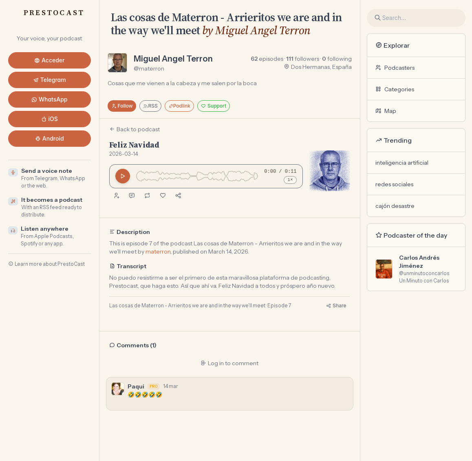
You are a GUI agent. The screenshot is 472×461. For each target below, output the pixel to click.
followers (302, 58)
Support (213, 106)
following (337, 58)
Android (49, 138)
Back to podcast (134, 129)
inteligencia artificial (401, 162)
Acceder (49, 60)
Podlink (179, 106)
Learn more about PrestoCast (46, 264)
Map (385, 111)
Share (336, 305)
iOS (49, 118)
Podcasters (395, 67)
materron (158, 251)
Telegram (49, 79)
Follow (122, 106)
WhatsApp (49, 99)
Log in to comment (229, 363)
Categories (394, 89)
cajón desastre (395, 206)
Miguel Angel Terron (173, 59)
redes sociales (394, 184)
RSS (150, 106)
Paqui (136, 386)
